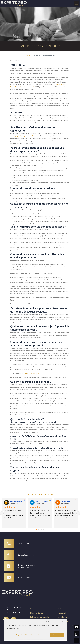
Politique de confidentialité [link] (23, 635)
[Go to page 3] (41, 527)
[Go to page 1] (38, 527)
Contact (33, 607)
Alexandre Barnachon (17, 499)
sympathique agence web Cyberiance (26, 136)
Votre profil (62, 611)
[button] (76, 3)
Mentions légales (36, 611)
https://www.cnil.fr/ (32, 373)
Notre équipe (63, 607)
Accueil (28, 56)
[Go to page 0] (36, 527)
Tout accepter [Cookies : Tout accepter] (57, 635)
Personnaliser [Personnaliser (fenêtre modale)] (42, 635)
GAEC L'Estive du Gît (43, 499)
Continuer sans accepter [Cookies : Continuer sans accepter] (53, 622)
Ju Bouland (65, 499)
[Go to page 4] (43, 527)
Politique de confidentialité (35, 616)
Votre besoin (62, 615)
